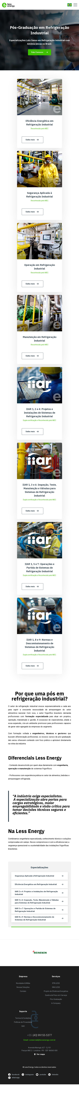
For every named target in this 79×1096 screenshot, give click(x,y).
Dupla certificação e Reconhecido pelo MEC (39, 420)
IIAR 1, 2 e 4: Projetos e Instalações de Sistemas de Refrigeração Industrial (39, 412)
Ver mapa (39, 1054)
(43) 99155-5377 (42, 1035)
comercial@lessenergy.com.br (42, 1040)
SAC (23, 1026)
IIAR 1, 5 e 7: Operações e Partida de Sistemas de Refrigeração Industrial (39, 567)
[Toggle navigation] (75, 5)
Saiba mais (32, 140)
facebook (13, 1074)
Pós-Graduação (56, 999)
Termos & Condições (23, 1018)
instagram (28, 1074)
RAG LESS (56, 987)
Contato (23, 991)
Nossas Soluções (23, 987)
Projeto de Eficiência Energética (56, 991)
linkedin (53, 1074)
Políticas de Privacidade (23, 1022)
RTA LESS (56, 983)
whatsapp (13, 1077)
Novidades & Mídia (23, 983)
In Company (55, 1003)
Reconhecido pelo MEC (39, 129)
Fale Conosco (39, 52)
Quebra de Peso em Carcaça (56, 995)
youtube (41, 1074)
